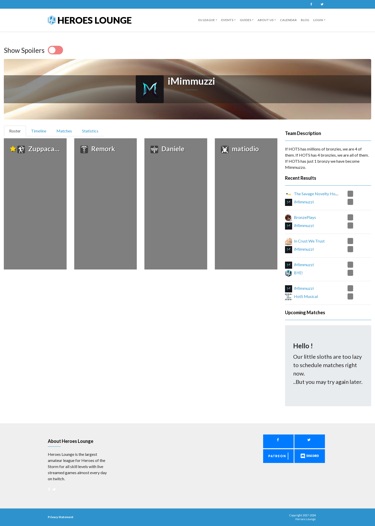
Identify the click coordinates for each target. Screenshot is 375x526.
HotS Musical (306, 296)
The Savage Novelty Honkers (319, 193)
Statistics (90, 130)
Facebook (311, 4)
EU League (206, 20)
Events (227, 20)
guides (245, 20)
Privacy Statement (60, 517)
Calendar (288, 20)
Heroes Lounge (90, 20)
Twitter (322, 4)
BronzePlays (305, 217)
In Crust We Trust (309, 240)
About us (266, 20)
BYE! (298, 272)
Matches (64, 130)
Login (318, 20)
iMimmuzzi (304, 201)
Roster (17, 130)
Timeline (38, 130)
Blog (305, 20)
